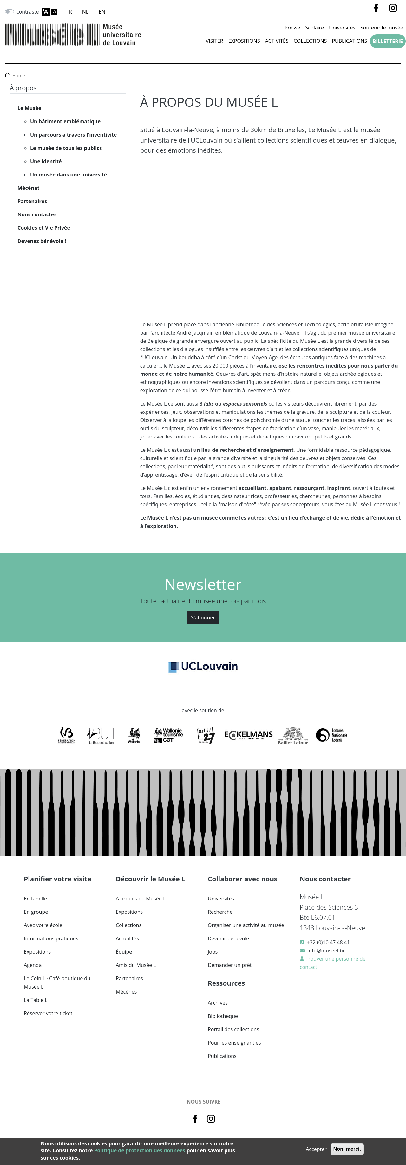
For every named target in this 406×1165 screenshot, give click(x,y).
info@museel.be (326, 950)
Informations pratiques (51, 938)
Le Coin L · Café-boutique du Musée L (57, 982)
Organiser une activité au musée (246, 925)
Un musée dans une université (68, 174)
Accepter (316, 1149)
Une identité (46, 161)
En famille (35, 898)
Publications (349, 40)
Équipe (124, 951)
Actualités (127, 938)
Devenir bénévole (228, 938)
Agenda (33, 965)
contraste (27, 11)
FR (69, 11)
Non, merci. (347, 1149)
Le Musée (29, 108)
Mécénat (28, 187)
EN (102, 11)
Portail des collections (233, 1029)
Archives (218, 1002)
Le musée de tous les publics (66, 147)
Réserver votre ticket (48, 1013)
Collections (310, 40)
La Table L (35, 999)
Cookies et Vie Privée (43, 227)
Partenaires (32, 201)
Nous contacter (36, 214)
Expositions (244, 40)
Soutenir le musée (381, 27)
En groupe (36, 911)
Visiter (214, 40)
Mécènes (126, 991)
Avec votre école (43, 925)
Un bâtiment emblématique (65, 121)
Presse (292, 27)
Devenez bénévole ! (41, 241)
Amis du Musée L (136, 965)
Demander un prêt (230, 965)
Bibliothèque (223, 1016)
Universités (342, 27)
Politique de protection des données (139, 1150)
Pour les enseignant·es (234, 1042)
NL (85, 11)
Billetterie (388, 41)
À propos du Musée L (141, 898)
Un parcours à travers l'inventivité (73, 134)
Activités (277, 40)
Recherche (220, 911)
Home (18, 76)
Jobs (213, 951)
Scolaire (314, 27)
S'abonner (203, 617)
